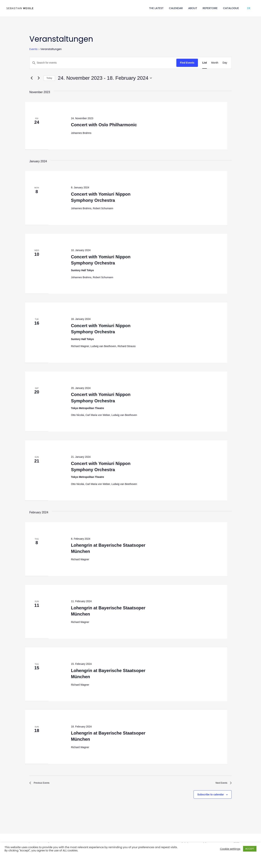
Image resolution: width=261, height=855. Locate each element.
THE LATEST (156, 8)
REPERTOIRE (210, 8)
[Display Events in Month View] (214, 62)
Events (33, 49)
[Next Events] (38, 78)
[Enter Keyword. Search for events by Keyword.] (103, 62)
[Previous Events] (31, 78)
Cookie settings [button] (230, 848)
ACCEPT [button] (249, 848)
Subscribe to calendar (210, 796)
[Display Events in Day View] (225, 62)
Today (49, 78)
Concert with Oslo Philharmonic (104, 124)
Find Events (187, 62)
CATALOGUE (231, 8)
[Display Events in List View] (204, 62)
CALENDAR (176, 8)
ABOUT (192, 8)
